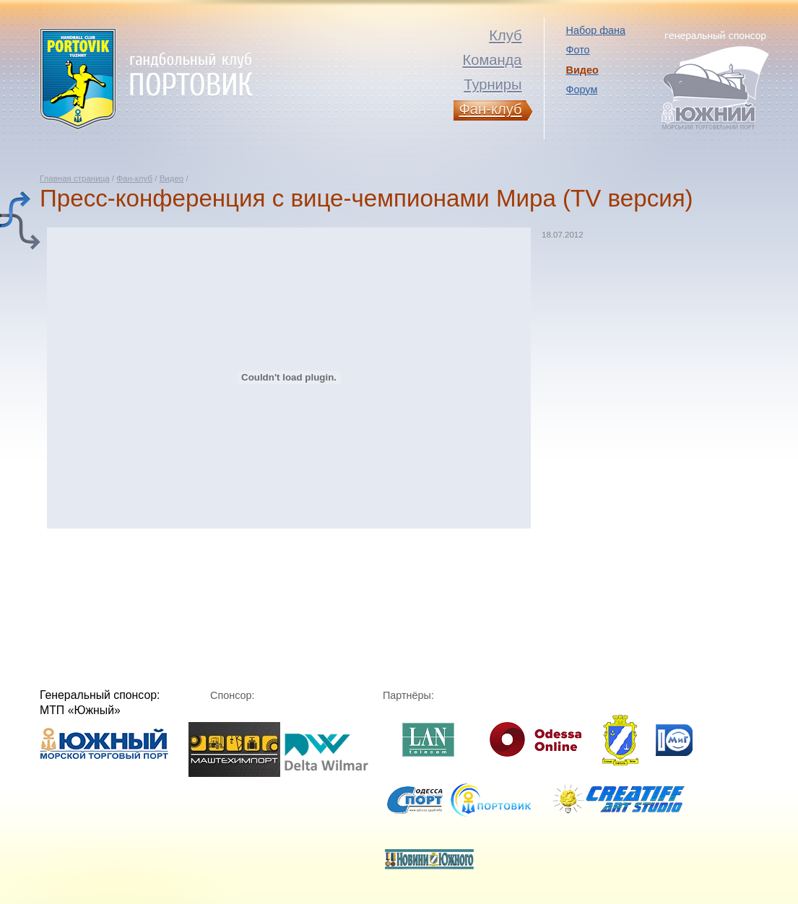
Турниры (492, 84)
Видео (172, 178)
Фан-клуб (134, 178)
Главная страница (75, 178)
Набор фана (595, 30)
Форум (582, 89)
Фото (578, 50)
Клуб (505, 35)
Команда (491, 60)
